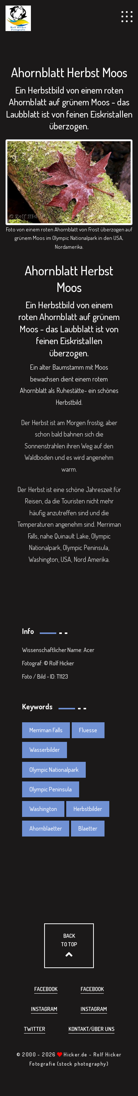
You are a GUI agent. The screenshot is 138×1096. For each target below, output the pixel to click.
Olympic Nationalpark (53, 769)
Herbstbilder (88, 808)
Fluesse (88, 730)
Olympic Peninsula (50, 789)
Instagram (44, 1008)
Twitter (34, 1028)
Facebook (45, 988)
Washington (43, 808)
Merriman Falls (46, 730)
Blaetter (87, 828)
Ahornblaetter (45, 828)
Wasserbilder (44, 749)
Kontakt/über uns (91, 1028)
